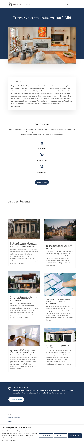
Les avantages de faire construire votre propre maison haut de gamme (60, 246)
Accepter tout (74, 435)
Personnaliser (46, 435)
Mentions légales (14, 418)
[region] (42, 434)
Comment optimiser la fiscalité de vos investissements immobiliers (58, 301)
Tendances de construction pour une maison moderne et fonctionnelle (23, 299)
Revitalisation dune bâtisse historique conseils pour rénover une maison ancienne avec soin (23, 245)
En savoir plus (42, 182)
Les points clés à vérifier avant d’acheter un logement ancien (23, 351)
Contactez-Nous (16, 399)
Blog (10, 422)
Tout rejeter (60, 435)
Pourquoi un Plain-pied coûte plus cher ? (58, 346)
